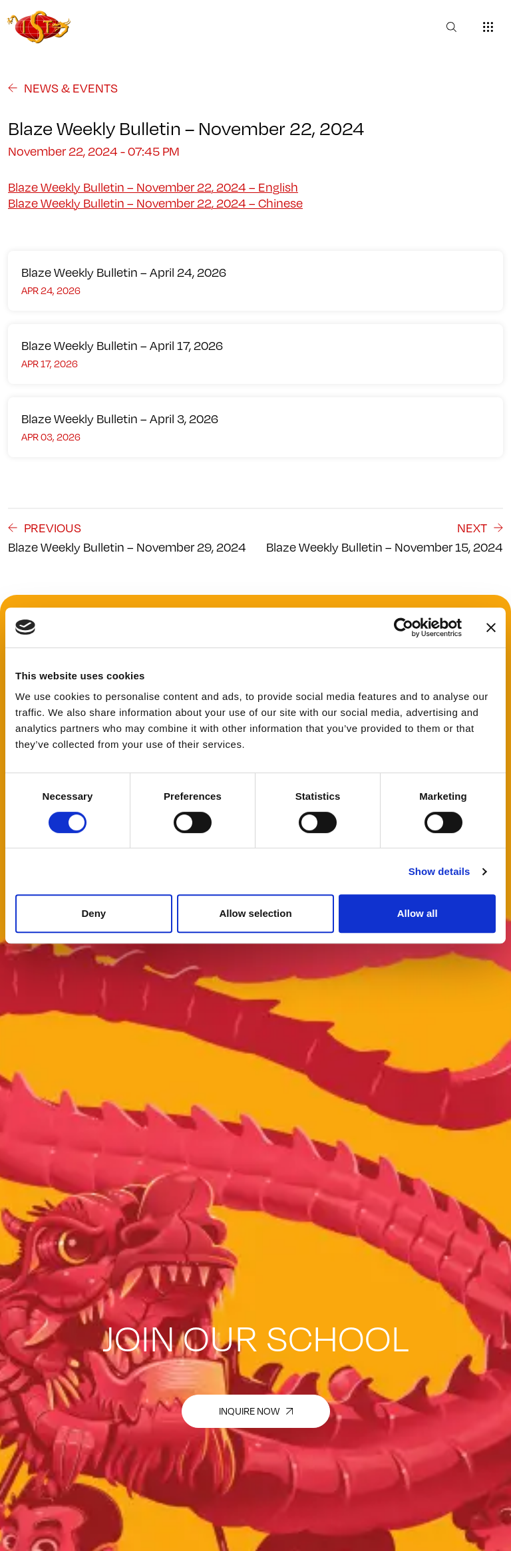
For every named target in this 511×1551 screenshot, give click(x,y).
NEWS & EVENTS (63, 88)
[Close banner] (491, 627)
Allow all (417, 913)
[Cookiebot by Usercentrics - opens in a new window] (403, 627)
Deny (93, 913)
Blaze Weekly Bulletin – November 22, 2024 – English (153, 187)
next (480, 528)
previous (44, 528)
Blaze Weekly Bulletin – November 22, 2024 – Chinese (155, 203)
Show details (439, 871)
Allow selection (255, 913)
